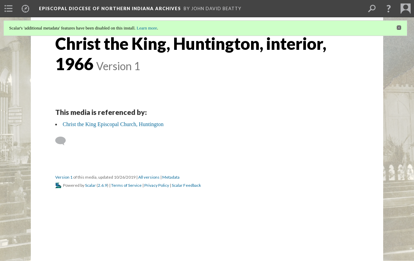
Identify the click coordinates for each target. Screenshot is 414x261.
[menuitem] (8, 8)
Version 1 (64, 177)
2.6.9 (102, 185)
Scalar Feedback (186, 185)
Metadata (171, 177)
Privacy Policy (156, 185)
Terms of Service (126, 185)
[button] (388, 8)
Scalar (90, 185)
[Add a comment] (63, 141)
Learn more (147, 28)
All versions (149, 177)
